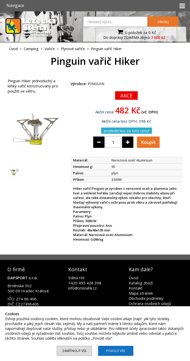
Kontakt (136, 288)
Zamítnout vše (74, 351)
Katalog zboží (141, 282)
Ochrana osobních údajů (150, 303)
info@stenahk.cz (82, 288)
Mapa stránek (141, 293)
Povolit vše (115, 351)
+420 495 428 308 (84, 282)
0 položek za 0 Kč (136, 32)
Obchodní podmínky (146, 298)
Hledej (163, 21)
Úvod (133, 277)
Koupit (148, 142)
